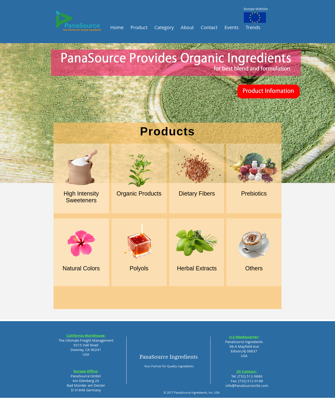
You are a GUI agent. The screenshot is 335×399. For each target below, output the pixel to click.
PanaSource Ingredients (169, 357)
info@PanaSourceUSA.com (246, 385)
